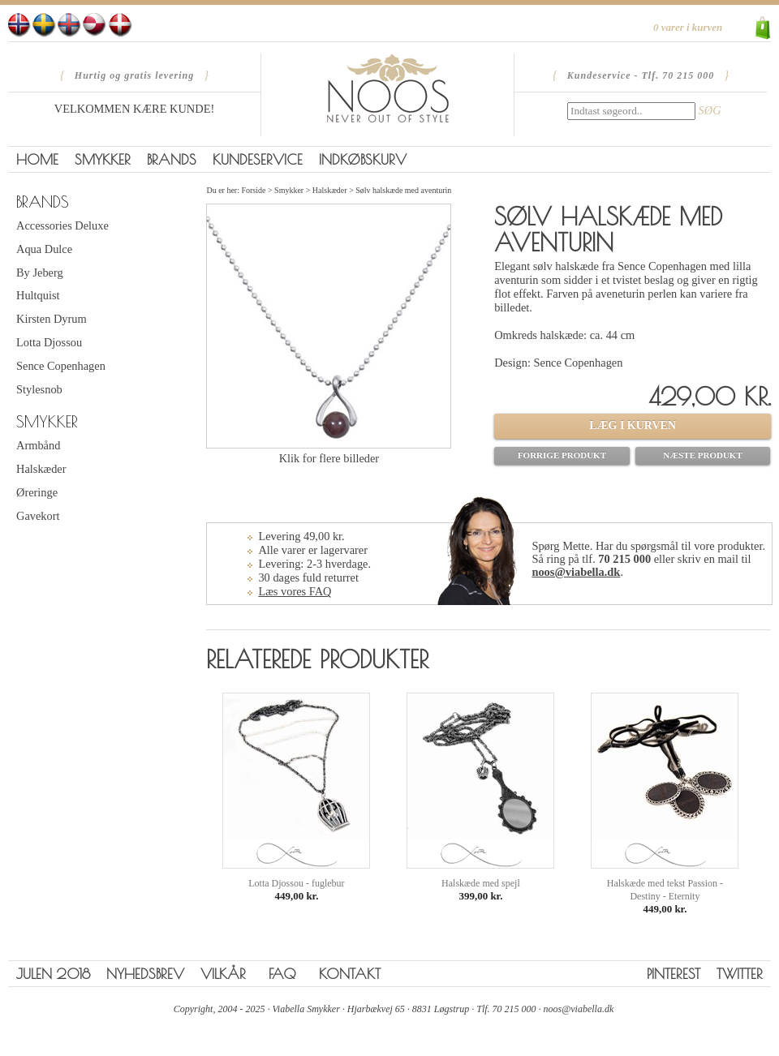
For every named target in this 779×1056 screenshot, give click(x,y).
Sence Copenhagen (60, 365)
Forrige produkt (562, 455)
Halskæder (41, 468)
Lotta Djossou (49, 342)
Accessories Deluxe (62, 225)
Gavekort (38, 515)
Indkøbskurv (363, 159)
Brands (171, 159)
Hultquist (38, 295)
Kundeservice (258, 159)
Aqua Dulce (44, 249)
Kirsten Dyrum (51, 318)
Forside (253, 190)
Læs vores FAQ (294, 591)
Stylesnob (39, 389)
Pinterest (673, 973)
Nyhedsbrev (145, 973)
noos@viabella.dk (576, 571)
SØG (710, 110)
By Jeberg (39, 272)
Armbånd (38, 445)
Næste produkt (702, 455)
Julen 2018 (53, 973)
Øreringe (37, 492)
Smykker (103, 159)
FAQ (282, 973)
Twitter (740, 973)
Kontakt (350, 973)
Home (37, 159)
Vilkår (223, 973)
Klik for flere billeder (329, 458)
